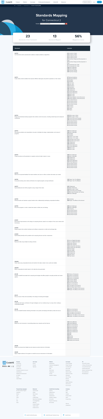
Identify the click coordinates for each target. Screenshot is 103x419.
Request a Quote (87, 2)
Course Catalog (69, 363)
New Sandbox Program (21, 390)
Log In (94, 2)
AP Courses (68, 368)
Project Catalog (69, 365)
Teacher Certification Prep (87, 370)
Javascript (18, 392)
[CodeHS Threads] (13, 366)
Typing (17, 377)
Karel (17, 402)
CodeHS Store (67, 415)
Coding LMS (18, 365)
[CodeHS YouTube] (9, 366)
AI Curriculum (68, 385)
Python (17, 394)
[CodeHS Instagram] (5, 366)
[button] (18, 2)
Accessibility (68, 405)
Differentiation (52, 392)
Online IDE (18, 366)
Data (50, 368)
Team (67, 392)
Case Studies (35, 390)
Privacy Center (68, 395)
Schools (34, 365)
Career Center (35, 405)
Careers (67, 394)
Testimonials (35, 394)
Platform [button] (25, 2)
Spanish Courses (69, 373)
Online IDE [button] (56, 2)
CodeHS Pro (18, 368)
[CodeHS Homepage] (7, 2)
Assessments (51, 395)
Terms (67, 397)
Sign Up (99, 2)
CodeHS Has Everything (54, 389)
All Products (18, 363)
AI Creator (18, 375)
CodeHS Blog (35, 397)
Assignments (51, 363)
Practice (67, 378)
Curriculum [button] (33, 2)
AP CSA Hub (68, 383)
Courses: (38, 23)
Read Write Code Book (37, 399)
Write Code (51, 370)
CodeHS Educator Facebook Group (51, 415)
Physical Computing (53, 400)
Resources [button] (64, 2)
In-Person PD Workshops (87, 365)
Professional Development (21, 373)
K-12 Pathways (68, 366)
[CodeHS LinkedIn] (6, 366)
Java (17, 395)
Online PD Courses (86, 363)
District (34, 363)
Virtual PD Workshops (86, 366)
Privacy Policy (68, 399)
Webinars (34, 402)
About (67, 390)
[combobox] (52, 24)
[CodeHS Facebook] (3, 366)
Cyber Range (18, 378)
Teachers (34, 366)
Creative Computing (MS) (36, 5)
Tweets (34, 395)
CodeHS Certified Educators (31, 415)
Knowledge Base (36, 400)
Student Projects (36, 404)
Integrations (51, 371)
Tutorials (67, 380)
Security (67, 403)
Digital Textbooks (69, 382)
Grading (50, 366)
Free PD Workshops (86, 368)
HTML (17, 397)
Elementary (68, 370)
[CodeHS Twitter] (11, 366)
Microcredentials (85, 371)
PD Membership (85, 373)
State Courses (68, 371)
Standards (19, 5)
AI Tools (50, 373)
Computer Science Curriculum (22, 370)
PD (82, 361)
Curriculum (68, 361)
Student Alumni (36, 407)
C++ (17, 399)
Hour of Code (68, 377)
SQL (17, 400)
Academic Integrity (52, 375)
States (34, 392)
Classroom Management (54, 365)
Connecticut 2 (26, 5)
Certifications (19, 371)
